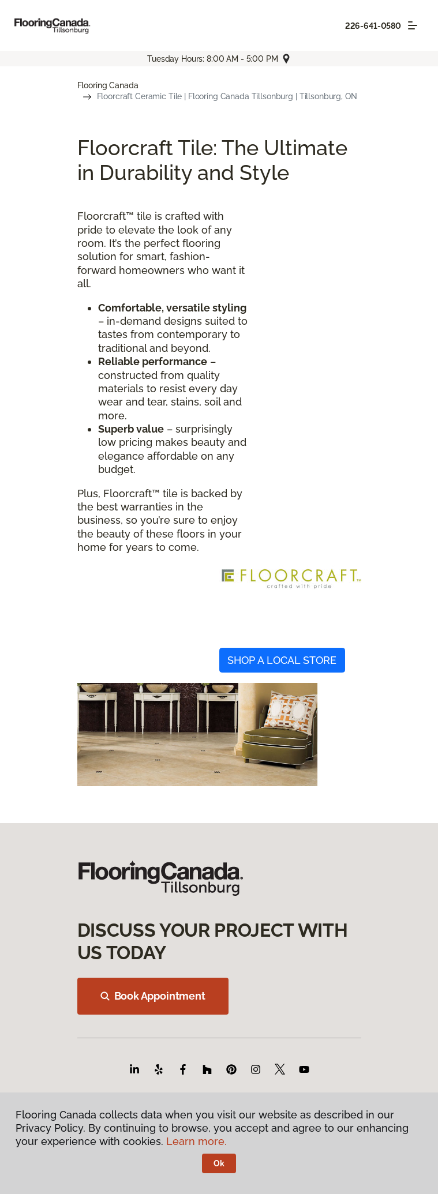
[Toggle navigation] (412, 25)
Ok (219, 1163)
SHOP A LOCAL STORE (281, 660)
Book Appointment (152, 996)
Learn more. (196, 1141)
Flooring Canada (107, 85)
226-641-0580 (373, 26)
